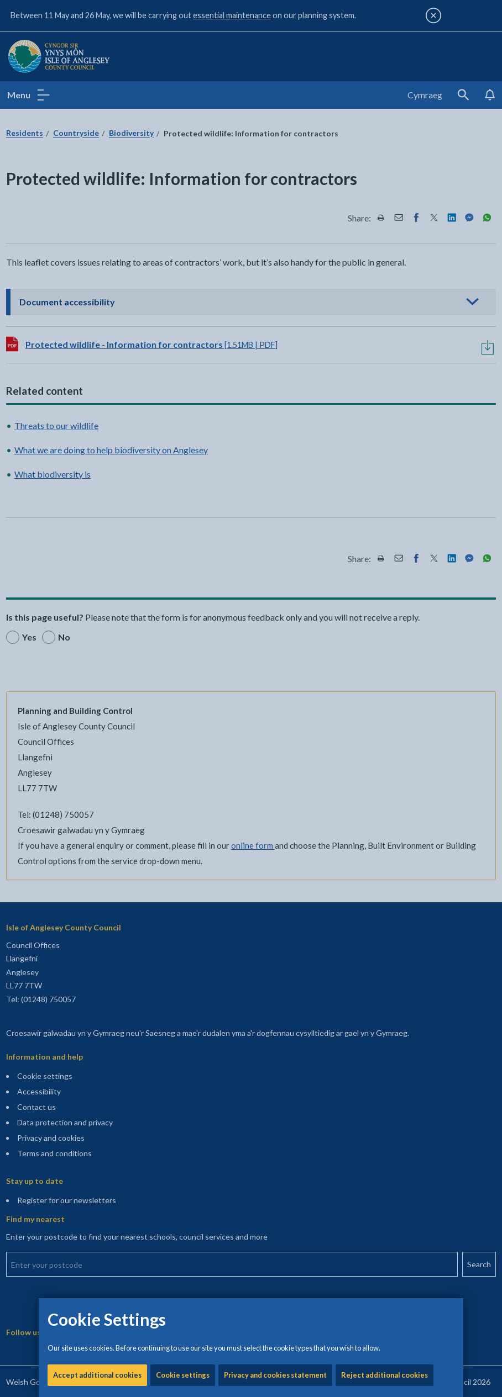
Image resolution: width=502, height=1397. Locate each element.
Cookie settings (183, 375)
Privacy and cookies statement (275, 375)
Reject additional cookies (384, 375)
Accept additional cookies (97, 375)
